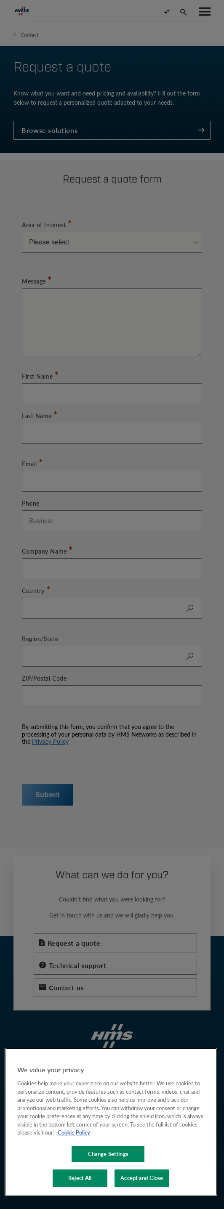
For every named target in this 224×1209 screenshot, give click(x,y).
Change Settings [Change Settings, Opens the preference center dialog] (108, 1154)
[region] (111, 1122)
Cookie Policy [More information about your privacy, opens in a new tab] (74, 1132)
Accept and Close (141, 1178)
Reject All (79, 1178)
